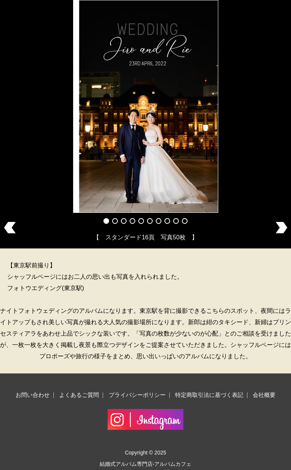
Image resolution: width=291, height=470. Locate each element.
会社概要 (264, 395)
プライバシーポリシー (137, 395)
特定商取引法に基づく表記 (209, 395)
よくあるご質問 (79, 395)
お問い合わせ (33, 395)
